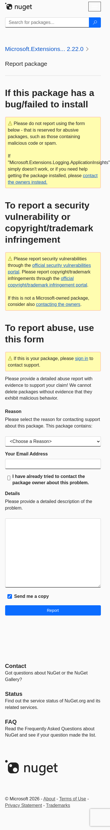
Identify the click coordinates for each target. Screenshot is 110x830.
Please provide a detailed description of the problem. (48, 504)
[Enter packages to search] (47, 22)
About (49, 798)
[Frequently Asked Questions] (11, 722)
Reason (13, 411)
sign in (81, 358)
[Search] (95, 22)
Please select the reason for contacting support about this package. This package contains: (52, 422)
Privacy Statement (23, 805)
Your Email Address (26, 453)
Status (14, 694)
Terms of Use (72, 798)
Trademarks (58, 805)
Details (12, 493)
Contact (15, 666)
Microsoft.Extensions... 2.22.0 (44, 49)
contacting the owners (58, 304)
